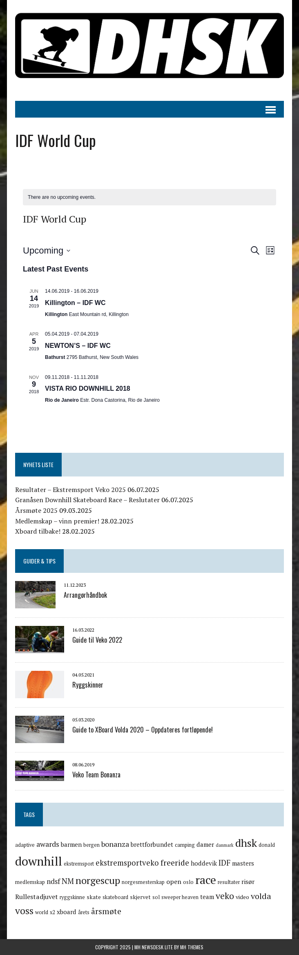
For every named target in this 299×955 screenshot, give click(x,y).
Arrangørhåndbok (85, 595)
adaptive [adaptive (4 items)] (25, 844)
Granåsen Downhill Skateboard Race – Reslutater (87, 499)
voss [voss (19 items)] (24, 910)
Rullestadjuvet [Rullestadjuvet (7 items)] (36, 896)
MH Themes (191, 947)
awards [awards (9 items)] (47, 844)
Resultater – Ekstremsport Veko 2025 (70, 489)
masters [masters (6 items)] (243, 863)
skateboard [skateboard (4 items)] (115, 897)
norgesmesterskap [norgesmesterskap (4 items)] (143, 882)
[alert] (149, 197)
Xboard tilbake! (37, 531)
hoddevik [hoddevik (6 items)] (204, 863)
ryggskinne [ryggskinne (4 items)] (72, 897)
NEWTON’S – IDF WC (78, 345)
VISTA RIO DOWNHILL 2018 (87, 388)
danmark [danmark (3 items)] (225, 845)
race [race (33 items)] (205, 879)
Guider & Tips (39, 561)
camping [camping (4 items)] (185, 844)
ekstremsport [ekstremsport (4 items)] (79, 863)
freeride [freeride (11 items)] (175, 862)
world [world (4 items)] (41, 912)
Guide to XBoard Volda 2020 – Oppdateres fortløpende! (142, 730)
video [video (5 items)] (242, 897)
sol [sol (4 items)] (156, 897)
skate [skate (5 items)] (94, 897)
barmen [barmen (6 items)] (71, 844)
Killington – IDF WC (75, 302)
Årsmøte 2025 (36, 510)
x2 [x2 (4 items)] (52, 912)
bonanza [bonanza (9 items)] (115, 844)
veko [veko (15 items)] (225, 896)
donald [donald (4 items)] (267, 844)
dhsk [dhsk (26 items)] (246, 843)
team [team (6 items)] (207, 897)
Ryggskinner (87, 685)
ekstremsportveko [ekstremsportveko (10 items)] (127, 862)
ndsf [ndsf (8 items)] (53, 881)
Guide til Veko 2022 (97, 640)
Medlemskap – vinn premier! (57, 520)
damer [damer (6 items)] (205, 844)
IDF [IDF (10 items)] (224, 862)
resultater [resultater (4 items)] (229, 882)
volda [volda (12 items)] (261, 896)
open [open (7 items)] (173, 881)
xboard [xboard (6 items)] (66, 912)
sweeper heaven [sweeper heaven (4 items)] (180, 897)
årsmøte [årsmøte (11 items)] (106, 911)
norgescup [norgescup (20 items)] (98, 880)
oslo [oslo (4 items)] (188, 882)
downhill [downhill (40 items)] (38, 861)
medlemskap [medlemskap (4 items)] (30, 882)
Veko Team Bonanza (96, 774)
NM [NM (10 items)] (68, 881)
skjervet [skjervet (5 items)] (140, 897)
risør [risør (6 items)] (247, 881)
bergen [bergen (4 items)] (91, 844)
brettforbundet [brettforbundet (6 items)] (152, 844)
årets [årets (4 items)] (83, 912)
